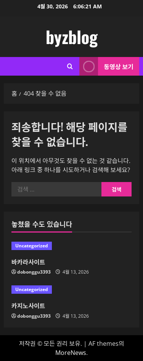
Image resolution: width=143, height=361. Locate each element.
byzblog (72, 36)
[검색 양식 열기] (70, 66)
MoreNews (70, 352)
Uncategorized (31, 245)
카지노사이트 (28, 305)
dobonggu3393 (34, 272)
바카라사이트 (28, 261)
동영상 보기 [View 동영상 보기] (106, 66)
